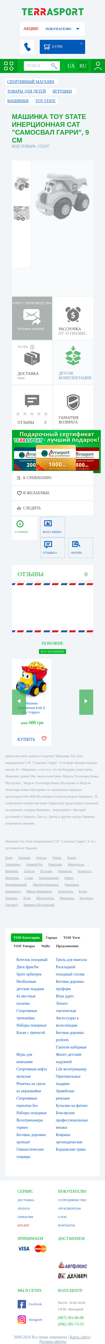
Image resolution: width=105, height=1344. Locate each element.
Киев (8, 858)
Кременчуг (12, 891)
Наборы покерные (32, 1025)
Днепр (56, 858)
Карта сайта (80, 1337)
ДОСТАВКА (26, 1200)
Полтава (46, 871)
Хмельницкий (49, 878)
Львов (71, 858)
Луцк (26, 898)
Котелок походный (32, 960)
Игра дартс (65, 996)
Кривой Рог (34, 864)
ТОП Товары (24, 946)
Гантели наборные (71, 1047)
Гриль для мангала (71, 960)
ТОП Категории (26, 937)
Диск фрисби (27, 967)
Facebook (30, 1304)
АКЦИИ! (31, 29)
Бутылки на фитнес (72, 1105)
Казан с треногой (31, 1033)
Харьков (24, 858)
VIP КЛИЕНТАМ (69, 1208)
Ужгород (11, 905)
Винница (11, 871)
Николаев (55, 864)
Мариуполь (76, 864)
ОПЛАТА (24, 1208)
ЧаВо (45, 946)
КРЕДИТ (23, 1225)
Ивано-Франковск (39, 891)
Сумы (29, 878)
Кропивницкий (16, 885)
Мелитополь (45, 898)
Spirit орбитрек (29, 974)
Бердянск (86, 898)
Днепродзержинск (45, 885)
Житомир (12, 878)
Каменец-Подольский (39, 905)
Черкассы (84, 871)
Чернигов (64, 871)
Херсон (29, 871)
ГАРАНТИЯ (25, 1217)
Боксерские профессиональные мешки (72, 1120)
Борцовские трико (71, 1149)
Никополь (67, 898)
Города (51, 937)
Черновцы (71, 885)
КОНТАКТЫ (66, 1225)
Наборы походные (32, 1113)
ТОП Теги (71, 937)
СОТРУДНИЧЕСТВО (72, 1200)
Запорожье (12, 864)
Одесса (41, 858)
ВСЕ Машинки (52, 651)
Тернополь (65, 891)
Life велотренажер (71, 1069)
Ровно (68, 878)
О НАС (62, 1217)
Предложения (67, 946)
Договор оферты (52, 1342)
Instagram (30, 1319)
